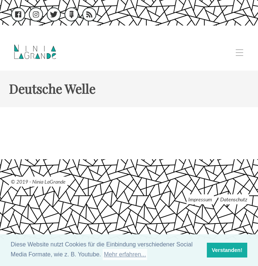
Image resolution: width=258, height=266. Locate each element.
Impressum (200, 199)
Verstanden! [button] (227, 250)
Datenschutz (233, 199)
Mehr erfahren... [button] (125, 254)
